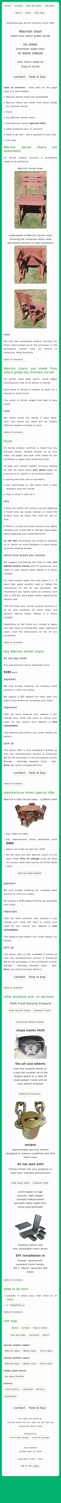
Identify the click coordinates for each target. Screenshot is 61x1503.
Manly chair (30, 1363)
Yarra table (46, 1351)
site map (39, 13)
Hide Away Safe (20, 1183)
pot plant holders (14, 1376)
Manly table (30, 1351)
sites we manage (40, 1437)
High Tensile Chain (19, 1010)
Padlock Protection (30, 1094)
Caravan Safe (40, 1183)
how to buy (37, 76)
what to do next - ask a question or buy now (31, 134)
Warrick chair (12, 1363)
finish (9, 112)
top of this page (30, 1466)
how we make (34, 6)
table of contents (13, 359)
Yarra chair (46, 1363)
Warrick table (12, 1351)
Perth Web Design (19, 1437)
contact (19, 6)
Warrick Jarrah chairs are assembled (27, 97)
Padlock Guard (42, 1010)
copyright (28, 1389)
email (10, 1299)
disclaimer (11, 1396)
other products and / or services (24, 129)
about (18, 13)
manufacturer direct (26, 123)
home (8, 6)
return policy (12, 1389)
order (28, 13)
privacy (41, 1389)
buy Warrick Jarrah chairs (20, 117)
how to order (40, 1328)
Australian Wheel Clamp (30, 1022)
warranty (50, 6)
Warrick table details (29, 873)
